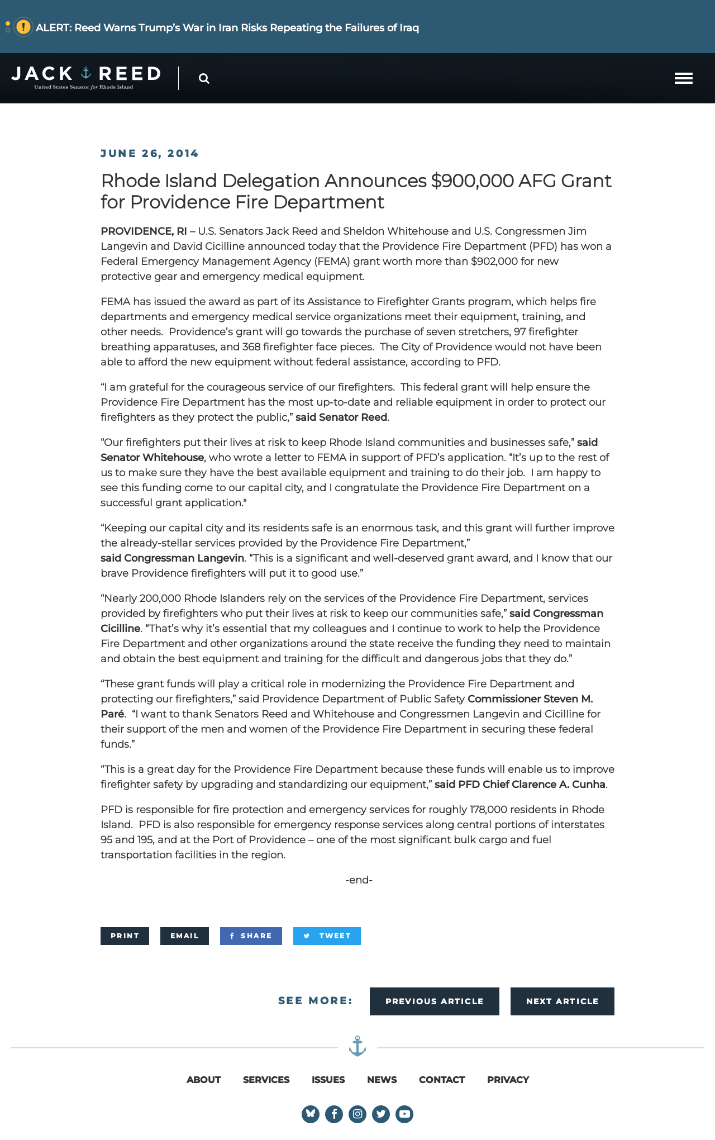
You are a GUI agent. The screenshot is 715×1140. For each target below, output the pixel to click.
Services (266, 1080)
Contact (442, 1080)
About (204, 1080)
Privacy (508, 1080)
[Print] (125, 936)
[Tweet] (327, 936)
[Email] (184, 936)
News (382, 1080)
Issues (328, 1080)
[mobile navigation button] (684, 78)
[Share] (251, 936)
